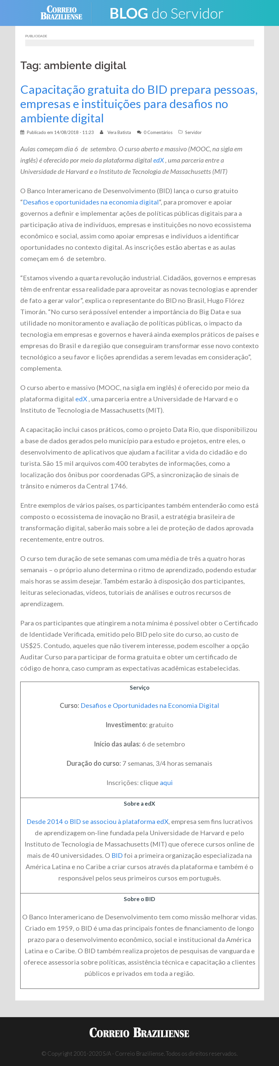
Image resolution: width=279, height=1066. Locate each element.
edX (159, 160)
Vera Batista (119, 132)
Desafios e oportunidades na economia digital (91, 202)
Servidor (193, 132)
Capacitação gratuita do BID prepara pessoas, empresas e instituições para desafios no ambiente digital (139, 103)
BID (117, 855)
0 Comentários (158, 132)
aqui (166, 782)
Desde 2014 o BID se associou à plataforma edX (98, 821)
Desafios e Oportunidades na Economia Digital (150, 705)
